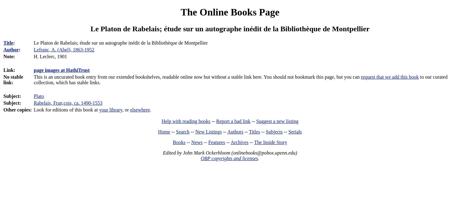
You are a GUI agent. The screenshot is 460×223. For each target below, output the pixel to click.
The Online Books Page (229, 12)
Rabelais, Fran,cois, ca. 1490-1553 (68, 103)
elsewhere (140, 109)
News (196, 142)
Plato (39, 96)
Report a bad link (233, 121)
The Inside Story (270, 142)
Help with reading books (186, 121)
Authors (235, 131)
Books (179, 142)
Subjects (274, 131)
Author (11, 49)
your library (110, 109)
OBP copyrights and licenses (229, 158)
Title (8, 43)
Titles (254, 131)
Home (164, 131)
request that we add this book (390, 77)
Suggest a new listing (277, 121)
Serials (295, 131)
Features (216, 142)
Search (183, 131)
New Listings (208, 131)
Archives (240, 142)
